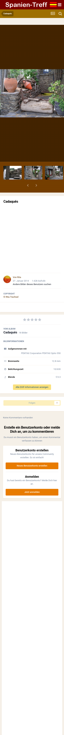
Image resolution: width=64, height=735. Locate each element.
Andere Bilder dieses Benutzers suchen (32, 284)
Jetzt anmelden (32, 492)
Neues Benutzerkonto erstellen (32, 465)
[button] (28, 185)
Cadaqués (10, 332)
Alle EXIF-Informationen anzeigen (32, 387)
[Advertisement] (32, 238)
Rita (19, 277)
